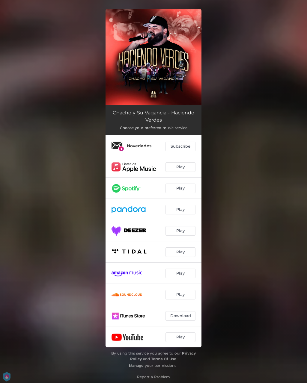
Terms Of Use (163, 359)
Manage (136, 365)
